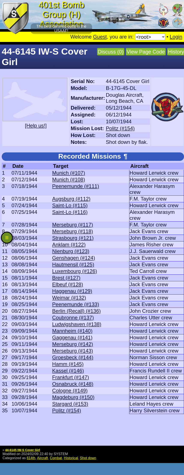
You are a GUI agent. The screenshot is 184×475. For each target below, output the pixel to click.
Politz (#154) (120, 128)
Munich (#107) (68, 173)
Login (176, 37)
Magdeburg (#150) (73, 397)
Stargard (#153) (70, 404)
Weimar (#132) (69, 298)
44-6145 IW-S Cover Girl (22, 450)
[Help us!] (35, 125)
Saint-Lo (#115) (70, 205)
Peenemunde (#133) (75, 304)
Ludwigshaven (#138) (77, 324)
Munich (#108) (68, 179)
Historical (71, 458)
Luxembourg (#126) (74, 271)
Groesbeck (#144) (72, 357)
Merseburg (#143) (72, 351)
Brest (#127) (66, 278)
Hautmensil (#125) (73, 264)
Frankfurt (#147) (70, 377)
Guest (100, 37)
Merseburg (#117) (72, 225)
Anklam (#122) (69, 244)
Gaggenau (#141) (72, 337)
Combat (56, 458)
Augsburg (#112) (71, 199)
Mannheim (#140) (72, 331)
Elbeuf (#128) (67, 284)
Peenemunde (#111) (75, 186)
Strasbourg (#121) (73, 238)
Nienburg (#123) (70, 251)
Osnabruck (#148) (72, 384)
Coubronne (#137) (73, 317)
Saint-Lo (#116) (70, 212)
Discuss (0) (111, 52)
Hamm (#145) (68, 364)
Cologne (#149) (70, 390)
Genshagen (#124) (73, 258)
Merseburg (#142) (72, 344)
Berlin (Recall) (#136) (76, 311)
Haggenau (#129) (72, 291)
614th (31, 458)
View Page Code (146, 52)
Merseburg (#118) (72, 231)
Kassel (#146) (68, 371)
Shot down (88, 458)
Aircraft (42, 458)
